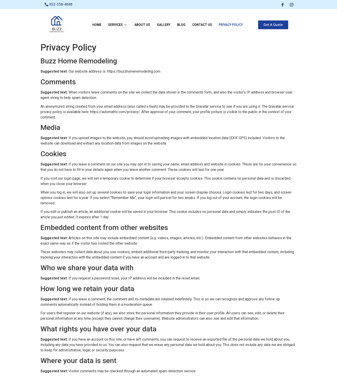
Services (118, 25)
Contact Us (202, 25)
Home (96, 25)
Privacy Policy (231, 25)
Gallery (163, 25)
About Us (142, 25)
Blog (181, 25)
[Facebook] (282, 4)
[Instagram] (291, 4)
